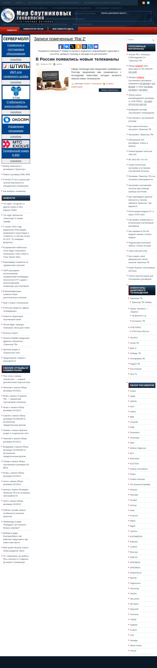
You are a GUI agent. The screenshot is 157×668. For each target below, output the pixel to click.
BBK (132, 417)
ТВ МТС (134, 338)
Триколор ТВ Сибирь (142, 302)
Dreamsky (134, 438)
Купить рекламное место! (113, 13)
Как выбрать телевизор (14, 191)
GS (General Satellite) (140, 484)
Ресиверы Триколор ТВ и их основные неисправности (16, 492)
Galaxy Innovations (139, 469)
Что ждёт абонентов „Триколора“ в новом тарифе (13, 218)
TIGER (133, 619)
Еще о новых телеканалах (15, 303)
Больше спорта (10, 333)
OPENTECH (136, 573)
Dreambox (135, 432)
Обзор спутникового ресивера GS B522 (16, 464)
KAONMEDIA (136, 536)
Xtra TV (133, 374)
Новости (12, 30)
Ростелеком (135, 369)
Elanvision (135, 458)
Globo (133, 474)
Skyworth (134, 609)
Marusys (134, 552)
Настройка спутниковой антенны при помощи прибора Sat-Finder (139, 188)
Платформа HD (137, 358)
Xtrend (133, 651)
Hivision (133, 490)
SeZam (133, 593)
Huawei (133, 500)
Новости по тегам (33, 29)
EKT (132, 453)
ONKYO (133, 557)
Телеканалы (96, 84)
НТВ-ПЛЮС (135, 327)
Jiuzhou (133, 531)
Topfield (133, 625)
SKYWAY (134, 604)
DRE (132, 427)
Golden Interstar (137, 479)
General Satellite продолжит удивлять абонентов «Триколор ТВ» (16, 341)
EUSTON (134, 463)
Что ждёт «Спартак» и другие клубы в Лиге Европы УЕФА (13, 207)
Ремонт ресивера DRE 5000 (16, 174)
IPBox (133, 521)
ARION (133, 401)
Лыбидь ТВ (135, 353)
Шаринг (19, 3)
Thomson (134, 614)
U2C (132, 635)
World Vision (136, 645)
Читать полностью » (110, 90)
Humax (133, 505)
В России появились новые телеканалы (77, 59)
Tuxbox (133, 630)
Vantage (134, 640)
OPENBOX (135, 562)
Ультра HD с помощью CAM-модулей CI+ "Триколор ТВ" (139, 57)
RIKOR (133, 578)
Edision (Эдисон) (138, 448)
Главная (6, 3)
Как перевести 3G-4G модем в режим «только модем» (139, 234)
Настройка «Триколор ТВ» (141, 134)
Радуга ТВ (135, 364)
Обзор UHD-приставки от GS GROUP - (141, 69)
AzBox (133, 411)
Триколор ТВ (136, 298)
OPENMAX (135, 567)
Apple (132, 396)
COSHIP (134, 422)
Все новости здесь (63, 29)
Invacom (134, 515)
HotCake (134, 495)
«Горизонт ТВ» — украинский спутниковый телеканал (15, 399)
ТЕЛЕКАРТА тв (139, 316)
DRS (132, 443)
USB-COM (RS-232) (137, 251)
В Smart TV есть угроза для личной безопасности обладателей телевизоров (16, 182)
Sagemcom (135, 583)
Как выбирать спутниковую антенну (102, 3)
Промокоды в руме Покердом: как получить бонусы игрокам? (14, 524)
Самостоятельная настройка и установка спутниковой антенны (139, 168)
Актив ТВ (134, 343)
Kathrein (134, 542)
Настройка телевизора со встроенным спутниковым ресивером (140, 223)
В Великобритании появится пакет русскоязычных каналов (14, 294)
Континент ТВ (138, 321)
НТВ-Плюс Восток (140, 331)
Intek (132, 510)
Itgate (132, 526)
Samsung (134, 588)
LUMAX (133, 547)
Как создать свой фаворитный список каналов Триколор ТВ (138, 259)
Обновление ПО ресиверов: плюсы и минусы (138, 143)
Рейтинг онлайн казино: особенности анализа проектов (14, 513)
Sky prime (134, 599)
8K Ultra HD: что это (137, 159)
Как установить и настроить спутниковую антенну (53, 3)
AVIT (132, 406)
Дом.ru (133, 348)
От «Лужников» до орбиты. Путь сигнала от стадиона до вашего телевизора (16, 559)
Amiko (133, 391)
